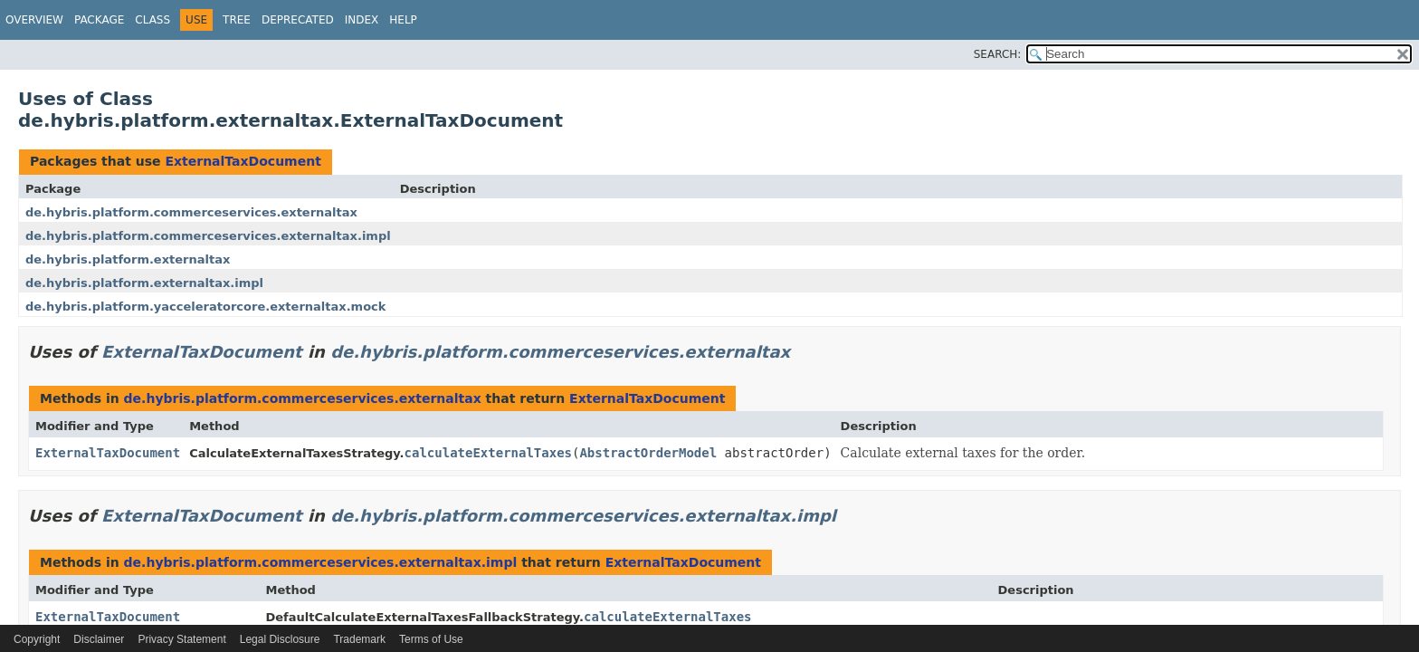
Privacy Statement (181, 639)
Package (99, 20)
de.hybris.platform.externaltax (127, 259)
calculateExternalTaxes (488, 453)
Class (152, 20)
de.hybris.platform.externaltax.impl (144, 283)
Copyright (37, 639)
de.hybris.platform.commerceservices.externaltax (191, 212)
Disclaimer (98, 639)
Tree (237, 20)
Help (403, 20)
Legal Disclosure (280, 639)
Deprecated (298, 20)
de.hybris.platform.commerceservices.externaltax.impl (208, 236)
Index (362, 20)
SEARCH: (998, 54)
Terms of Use (431, 639)
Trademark (359, 639)
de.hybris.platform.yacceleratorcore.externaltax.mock (205, 306)
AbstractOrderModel (648, 453)
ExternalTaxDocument (242, 161)
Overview (34, 20)
